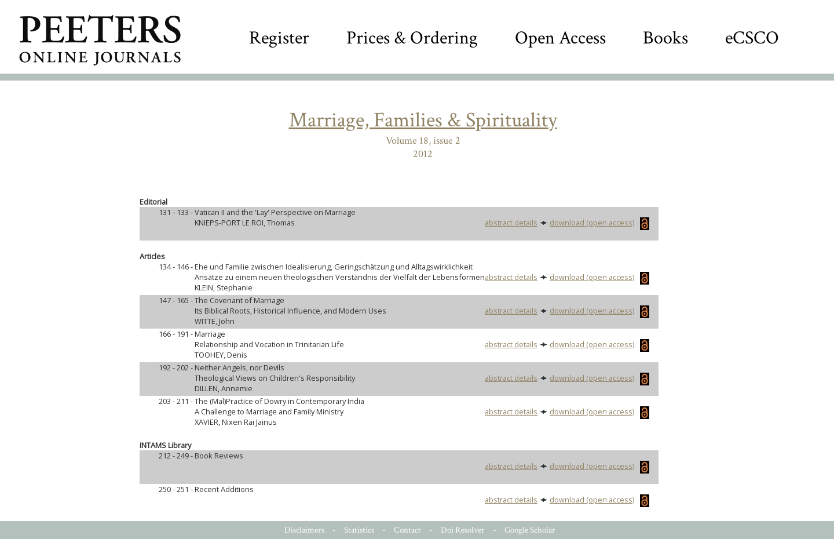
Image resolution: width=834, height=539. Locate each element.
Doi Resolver (463, 530)
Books (665, 38)
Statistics (359, 530)
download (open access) (599, 222)
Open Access (560, 38)
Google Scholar (529, 530)
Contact (407, 530)
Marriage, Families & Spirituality (423, 120)
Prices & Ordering (412, 38)
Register (279, 38)
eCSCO (752, 38)
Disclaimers (304, 530)
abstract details (511, 222)
